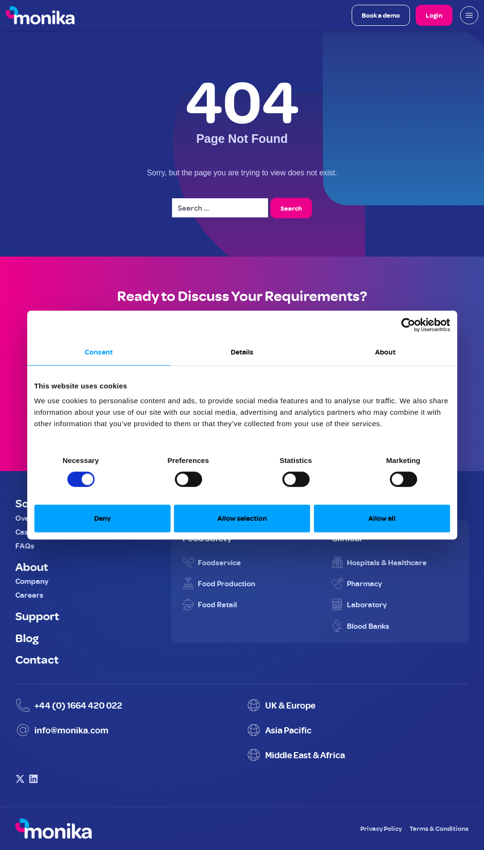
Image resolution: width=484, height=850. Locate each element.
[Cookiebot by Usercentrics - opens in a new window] (408, 325)
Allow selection (242, 518)
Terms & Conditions (439, 828)
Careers (29, 595)
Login (434, 15)
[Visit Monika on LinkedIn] (33, 779)
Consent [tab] (99, 351)
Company (31, 581)
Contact (37, 659)
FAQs (24, 545)
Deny (102, 518)
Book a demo (381, 15)
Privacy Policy (381, 828)
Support (37, 615)
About (31, 566)
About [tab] (385, 351)
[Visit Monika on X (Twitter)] (20, 779)
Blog (27, 637)
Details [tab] (242, 351)
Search (291, 208)
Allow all (382, 518)
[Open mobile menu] (469, 15)
